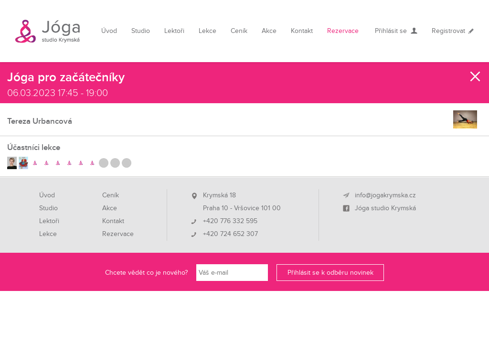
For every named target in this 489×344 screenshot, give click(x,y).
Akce (269, 31)
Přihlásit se (391, 31)
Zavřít (475, 76)
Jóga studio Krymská (385, 208)
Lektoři (174, 31)
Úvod (109, 31)
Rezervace (343, 31)
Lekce (207, 31)
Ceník (239, 31)
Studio (140, 31)
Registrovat (448, 31)
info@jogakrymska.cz (385, 195)
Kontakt (302, 31)
